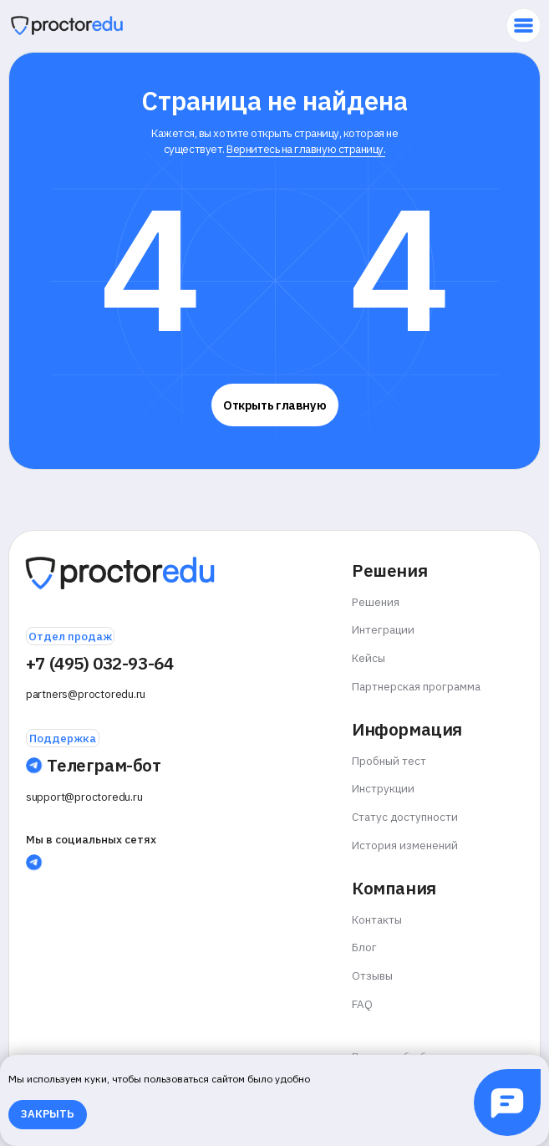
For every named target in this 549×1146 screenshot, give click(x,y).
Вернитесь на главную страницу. (305, 148)
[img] (67, 25)
